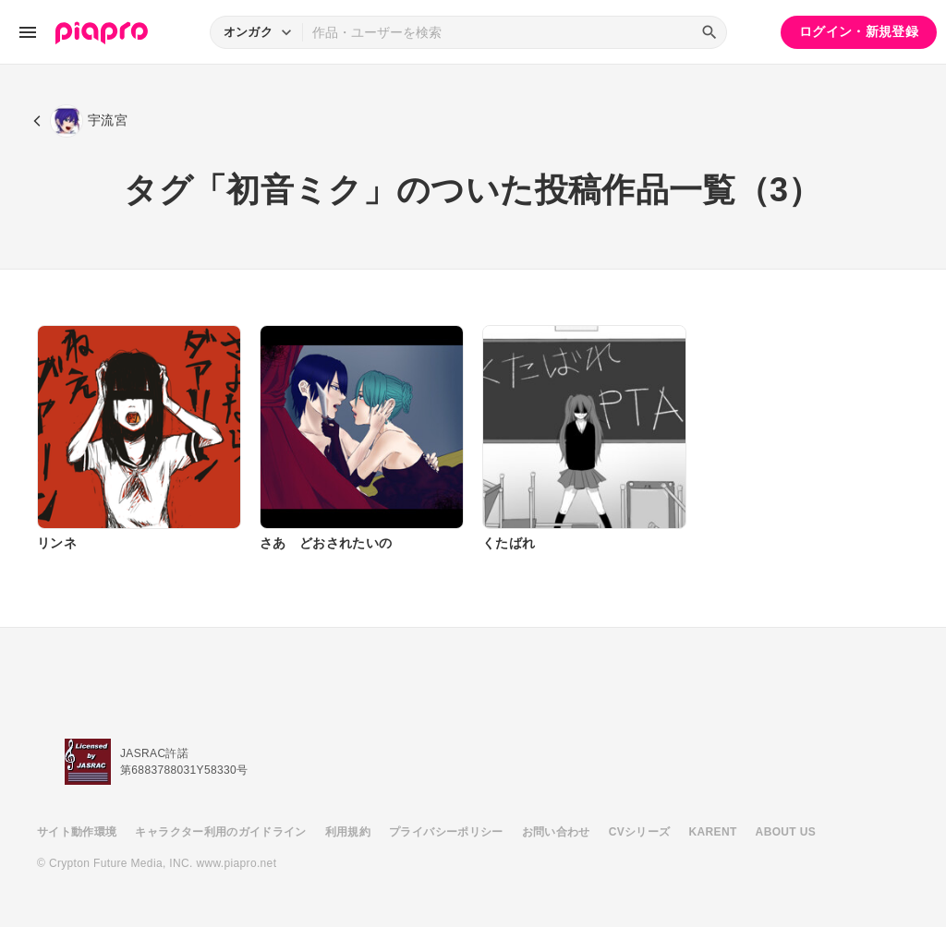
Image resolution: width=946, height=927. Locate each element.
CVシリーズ (640, 831)
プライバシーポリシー (446, 831)
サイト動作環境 (76, 831)
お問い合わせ (556, 831)
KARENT (713, 831)
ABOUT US (786, 831)
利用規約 (347, 831)
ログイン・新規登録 (858, 31)
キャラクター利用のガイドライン (220, 831)
